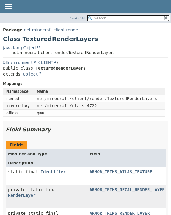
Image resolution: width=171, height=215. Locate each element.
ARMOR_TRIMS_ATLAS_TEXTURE (121, 171)
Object (30, 74)
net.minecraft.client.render (52, 29)
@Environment (18, 62)
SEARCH (77, 18)
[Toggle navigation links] (8, 7)
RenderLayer (22, 195)
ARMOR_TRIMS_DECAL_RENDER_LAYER (127, 189)
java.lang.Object (20, 47)
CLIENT (46, 62)
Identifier (53, 171)
